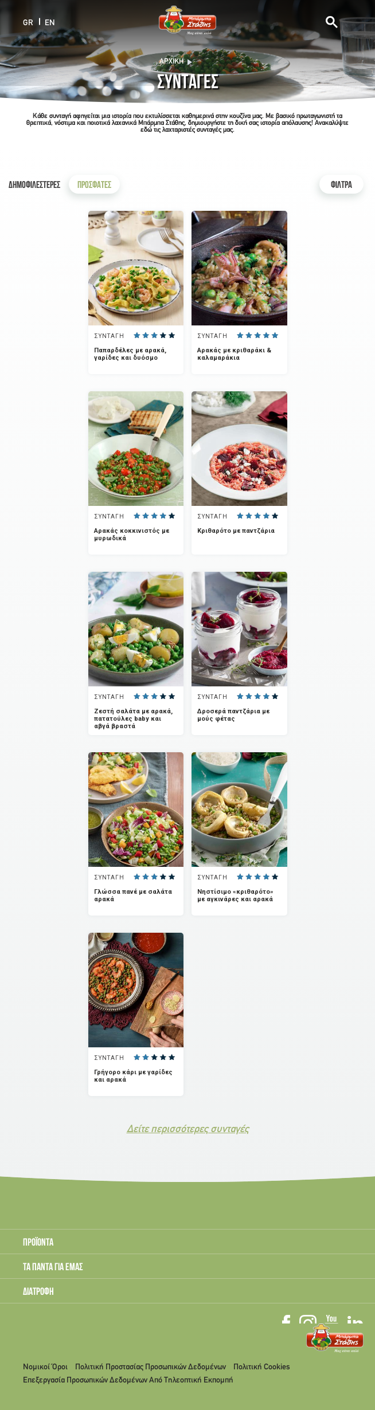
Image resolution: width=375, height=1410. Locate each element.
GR (28, 22)
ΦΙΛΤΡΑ (341, 186)
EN (50, 22)
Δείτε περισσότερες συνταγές (188, 1129)
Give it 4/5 (162, 335)
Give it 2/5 (145, 335)
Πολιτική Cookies (261, 1367)
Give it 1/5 (137, 335)
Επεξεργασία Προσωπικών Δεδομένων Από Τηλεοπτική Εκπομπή (128, 1380)
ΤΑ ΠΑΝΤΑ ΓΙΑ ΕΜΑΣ (53, 1268)
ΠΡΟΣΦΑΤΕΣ (94, 186)
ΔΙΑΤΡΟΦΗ (38, 1292)
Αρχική (171, 61)
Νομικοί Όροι (45, 1367)
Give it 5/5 (171, 335)
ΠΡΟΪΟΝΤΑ (38, 1243)
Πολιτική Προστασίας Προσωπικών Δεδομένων (150, 1367)
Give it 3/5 (154, 335)
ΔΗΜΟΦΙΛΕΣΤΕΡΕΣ (34, 186)
